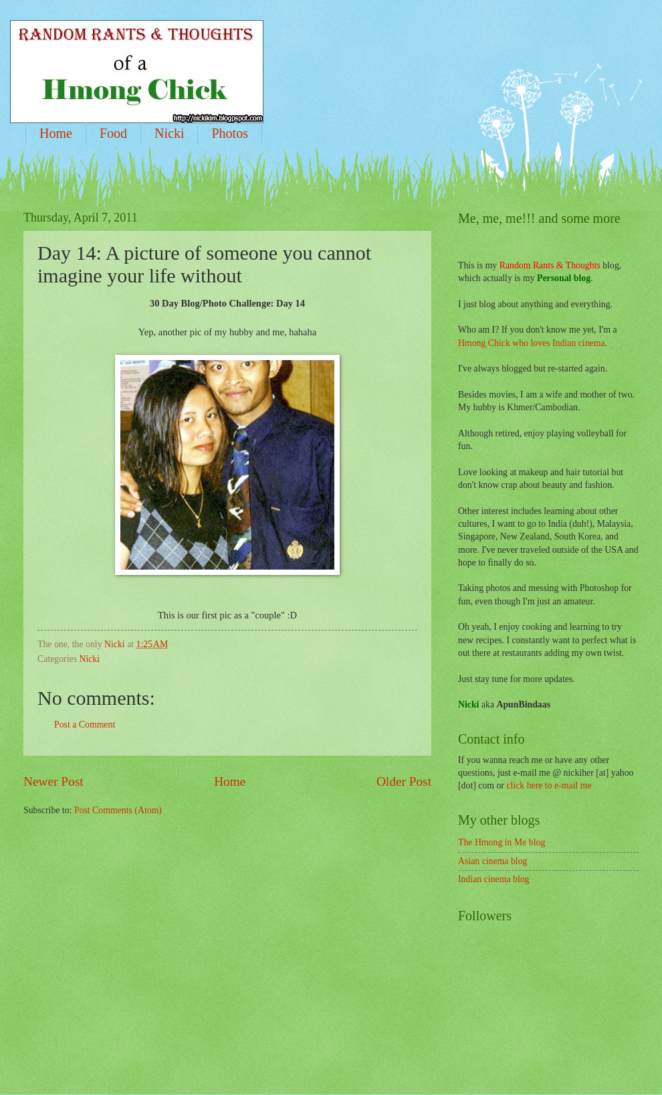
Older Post (403, 781)
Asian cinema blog (492, 861)
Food (113, 133)
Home (55, 133)
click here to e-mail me (548, 785)
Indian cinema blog (494, 879)
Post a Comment (84, 725)
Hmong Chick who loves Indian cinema (531, 343)
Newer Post (53, 781)
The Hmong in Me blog (501, 842)
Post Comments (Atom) (118, 810)
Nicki (169, 133)
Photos (229, 133)
